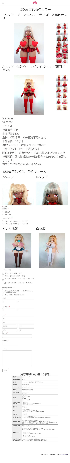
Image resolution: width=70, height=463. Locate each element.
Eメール (5, 333)
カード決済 (8, 214)
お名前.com (64, 454)
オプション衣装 (6, 270)
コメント (4, 349)
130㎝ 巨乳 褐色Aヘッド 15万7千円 (16, 221)
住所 (4, 315)
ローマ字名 (6, 306)
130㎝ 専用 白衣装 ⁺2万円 (13, 273)
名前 (4, 298)
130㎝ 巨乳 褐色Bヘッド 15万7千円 (16, 224)
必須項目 (5, 206)
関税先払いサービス (8, 287)
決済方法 (5, 209)
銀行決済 (7, 212)
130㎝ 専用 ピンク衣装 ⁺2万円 (15, 276)
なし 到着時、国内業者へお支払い (15, 294)
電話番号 (5, 340)
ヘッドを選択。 (7, 218)
